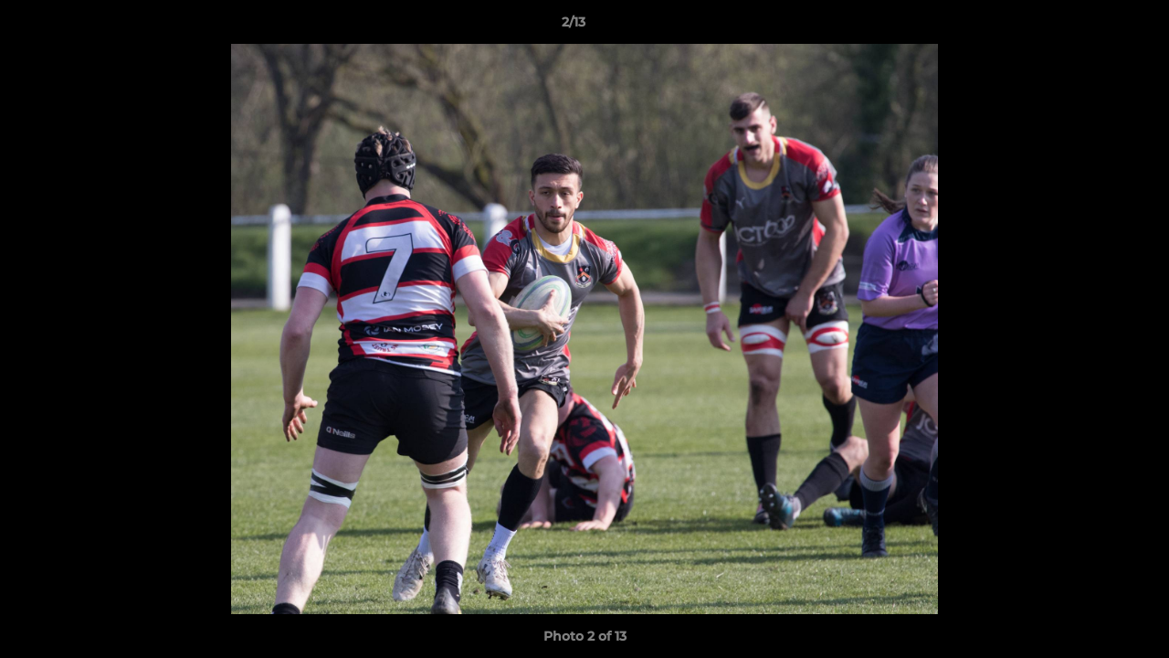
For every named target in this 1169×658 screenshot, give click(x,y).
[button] (1092, 26)
